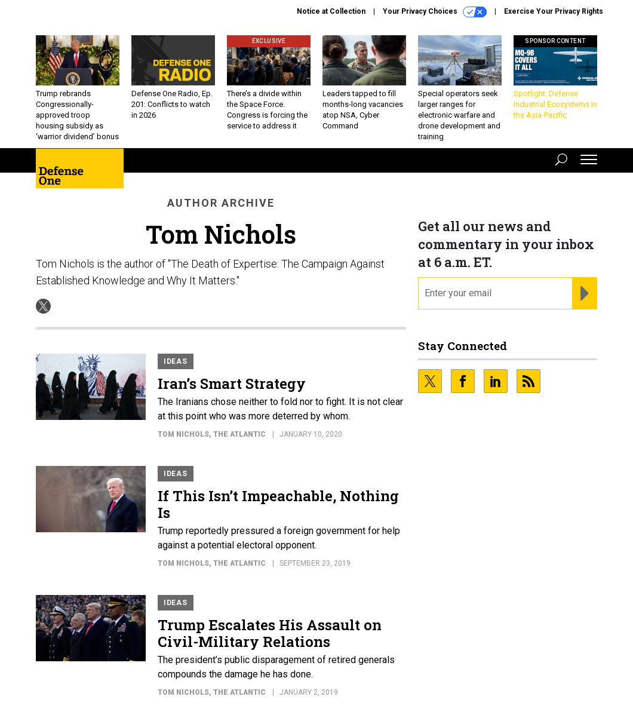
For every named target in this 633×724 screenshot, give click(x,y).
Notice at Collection (331, 11)
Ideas (176, 361)
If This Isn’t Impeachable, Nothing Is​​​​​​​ (278, 504)
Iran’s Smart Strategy (232, 383)
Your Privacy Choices (435, 12)
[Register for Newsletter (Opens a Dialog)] (584, 293)
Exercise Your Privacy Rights (553, 11)
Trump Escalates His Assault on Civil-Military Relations (270, 633)
